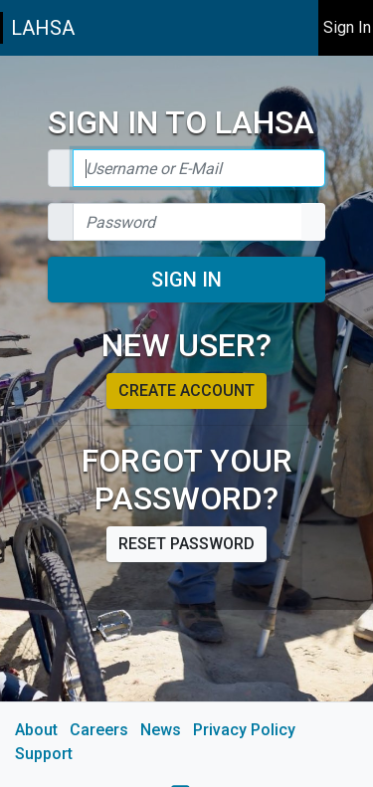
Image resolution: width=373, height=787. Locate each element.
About (36, 729)
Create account (186, 390)
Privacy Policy (244, 729)
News (160, 729)
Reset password (186, 543)
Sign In (186, 280)
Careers (99, 729)
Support (44, 753)
